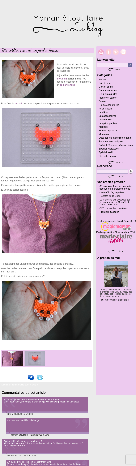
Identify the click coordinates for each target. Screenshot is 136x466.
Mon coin (104, 134)
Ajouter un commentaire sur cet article (19, 385)
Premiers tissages (109, 212)
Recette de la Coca (110, 196)
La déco (103, 112)
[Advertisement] (116, 346)
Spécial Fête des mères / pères (116, 145)
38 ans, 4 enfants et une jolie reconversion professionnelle (115, 187)
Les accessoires (107, 116)
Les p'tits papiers (108, 123)
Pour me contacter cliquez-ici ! (114, 300)
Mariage (103, 126)
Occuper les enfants (115, 137)
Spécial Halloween (109, 148)
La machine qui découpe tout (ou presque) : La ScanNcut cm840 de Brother (115, 202)
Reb (9, 414)
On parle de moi (107, 156)
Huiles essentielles (109, 105)
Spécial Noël (106, 152)
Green (102, 101)
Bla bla (102, 79)
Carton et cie (106, 86)
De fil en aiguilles (108, 94)
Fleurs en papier (107, 97)
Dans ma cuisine (108, 90)
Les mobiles (105, 119)
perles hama (74, 78)
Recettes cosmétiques (111, 141)
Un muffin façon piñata (112, 192)
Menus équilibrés (108, 130)
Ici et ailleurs (105, 108)
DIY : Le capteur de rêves (114, 208)
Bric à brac (105, 83)
